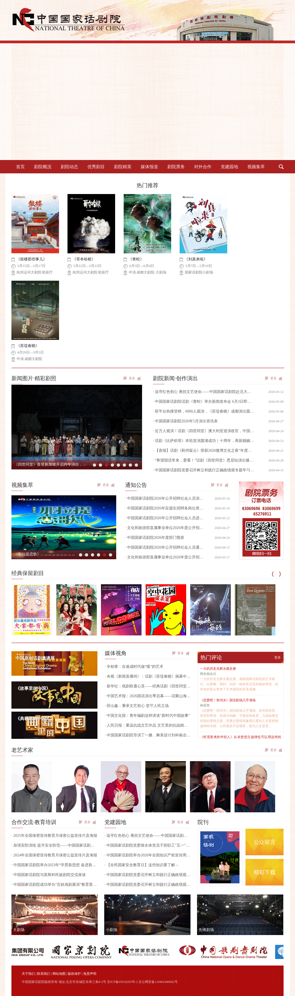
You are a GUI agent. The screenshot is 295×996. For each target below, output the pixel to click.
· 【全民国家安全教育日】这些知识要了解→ (142, 865)
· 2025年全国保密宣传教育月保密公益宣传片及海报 (54, 836)
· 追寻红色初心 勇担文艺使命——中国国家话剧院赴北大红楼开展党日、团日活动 (147, 836)
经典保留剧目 (27, 573)
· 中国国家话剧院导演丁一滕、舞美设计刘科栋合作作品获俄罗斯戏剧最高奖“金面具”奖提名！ (148, 735)
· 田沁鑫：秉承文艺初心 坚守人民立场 (137, 706)
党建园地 (229, 166)
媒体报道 (149, 166)
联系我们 (43, 974)
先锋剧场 (206, 930)
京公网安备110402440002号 (158, 982)
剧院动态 (69, 166)
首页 (20, 166)
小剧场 (111, 930)
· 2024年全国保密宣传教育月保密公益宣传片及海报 (54, 855)
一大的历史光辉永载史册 (218, 669)
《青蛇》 (136, 259)
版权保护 (74, 974)
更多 (132, 378)
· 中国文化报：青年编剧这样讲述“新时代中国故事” (147, 716)
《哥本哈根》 (83, 259)
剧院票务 (176, 166)
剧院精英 (122, 166)
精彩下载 (264, 872)
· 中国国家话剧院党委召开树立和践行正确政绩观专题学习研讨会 (147, 875)
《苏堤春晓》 (27, 346)
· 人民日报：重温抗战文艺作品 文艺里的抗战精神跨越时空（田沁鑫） (148, 725)
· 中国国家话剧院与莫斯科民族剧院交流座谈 (48, 875)
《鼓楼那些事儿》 (31, 259)
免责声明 (89, 974)
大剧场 (18, 930)
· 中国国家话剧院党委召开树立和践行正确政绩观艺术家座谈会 (147, 885)
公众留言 (264, 842)
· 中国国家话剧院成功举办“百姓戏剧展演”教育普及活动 (54, 885)
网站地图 (59, 974)
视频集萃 (256, 166)
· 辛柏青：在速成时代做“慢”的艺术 (134, 667)
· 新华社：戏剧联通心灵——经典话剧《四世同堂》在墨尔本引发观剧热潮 (148, 686)
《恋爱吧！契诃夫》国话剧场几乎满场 (228, 700)
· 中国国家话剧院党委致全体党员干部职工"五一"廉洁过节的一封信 (147, 845)
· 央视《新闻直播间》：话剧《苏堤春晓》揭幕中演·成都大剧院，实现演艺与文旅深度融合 (148, 676)
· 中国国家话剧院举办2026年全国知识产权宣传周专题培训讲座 (147, 855)
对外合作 (202, 166)
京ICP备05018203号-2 (122, 982)
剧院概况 (42, 166)
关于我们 (28, 974)
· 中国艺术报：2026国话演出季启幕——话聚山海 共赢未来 (148, 696)
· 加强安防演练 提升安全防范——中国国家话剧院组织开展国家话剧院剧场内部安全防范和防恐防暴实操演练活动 (54, 845)
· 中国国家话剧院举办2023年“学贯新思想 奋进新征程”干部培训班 (54, 865)
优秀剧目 (96, 166)
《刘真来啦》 (196, 259)
